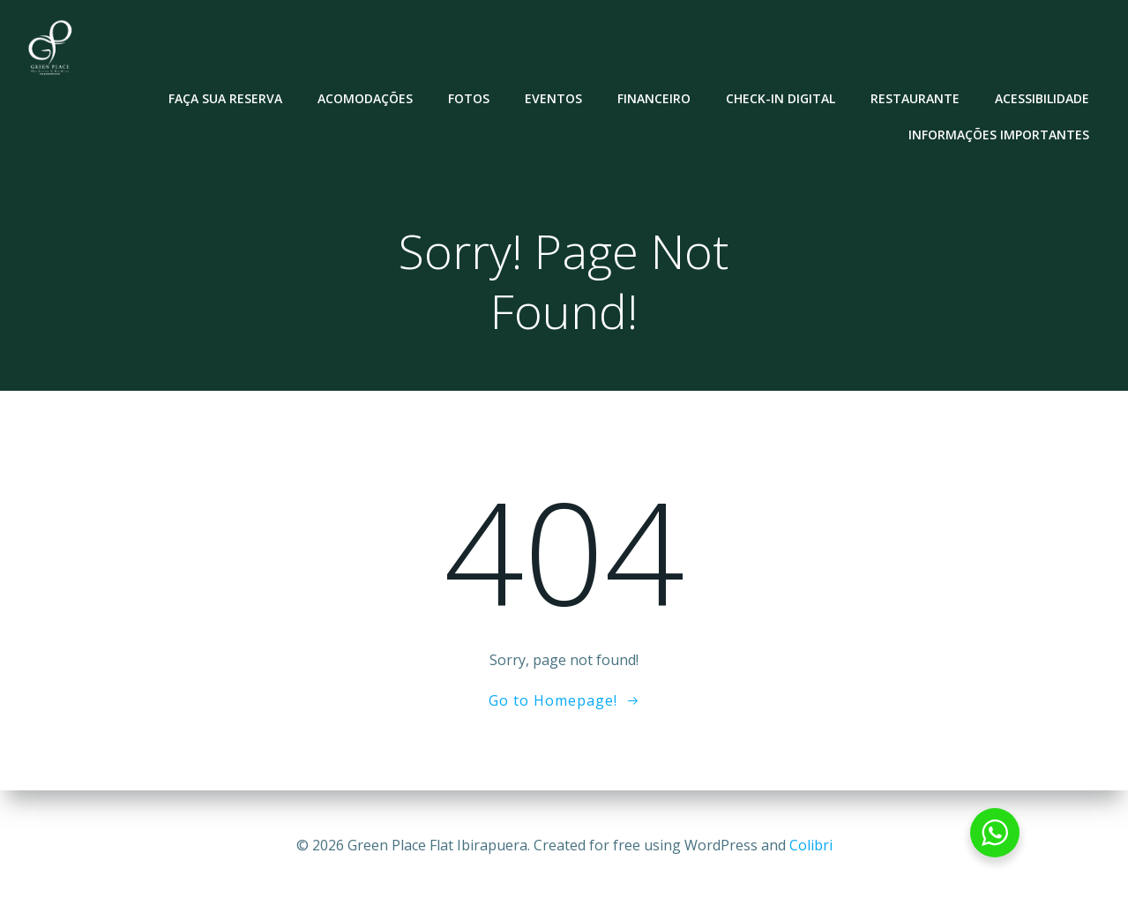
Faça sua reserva (226, 97)
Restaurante (915, 97)
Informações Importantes (999, 133)
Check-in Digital (781, 97)
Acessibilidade (1043, 97)
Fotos (469, 97)
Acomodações (366, 97)
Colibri (811, 845)
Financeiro (654, 97)
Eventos (554, 97)
